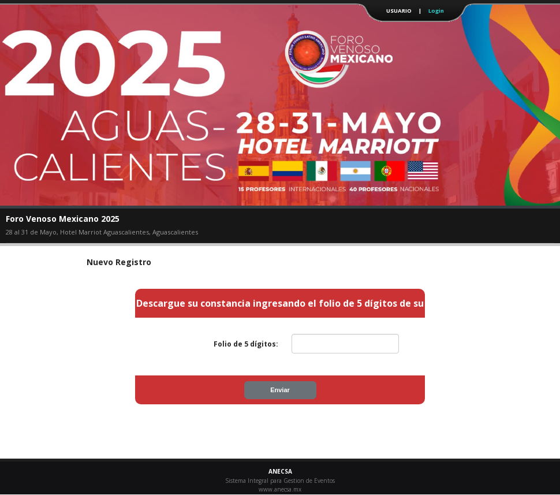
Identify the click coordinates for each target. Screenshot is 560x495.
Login (436, 10)
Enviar (280, 389)
